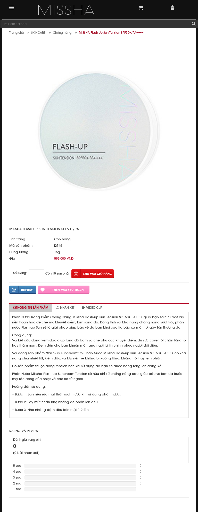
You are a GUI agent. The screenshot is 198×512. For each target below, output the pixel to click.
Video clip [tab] (92, 308)
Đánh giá (22, 290)
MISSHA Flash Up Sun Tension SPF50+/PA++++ (111, 33)
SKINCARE (38, 33)
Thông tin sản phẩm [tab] (30, 308)
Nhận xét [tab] (65, 308)
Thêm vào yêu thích (63, 290)
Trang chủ (16, 33)
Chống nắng (62, 33)
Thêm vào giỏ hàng (92, 273)
